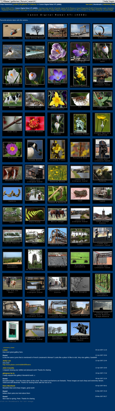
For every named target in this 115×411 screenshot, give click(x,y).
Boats (17, 10)
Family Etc (98, 10)
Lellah (5, 350)
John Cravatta (8, 368)
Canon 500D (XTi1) (7, 8)
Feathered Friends (8, 10)
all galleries (23, 4)
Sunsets (110, 8)
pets (105, 8)
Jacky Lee (7, 361)
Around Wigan (108, 10)
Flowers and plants (67, 10)
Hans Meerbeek (9, 386)
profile (15, 4)
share (12, 347)
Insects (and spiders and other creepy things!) (44, 10)
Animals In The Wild (87, 10)
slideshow (106, 4)
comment (6, 347)
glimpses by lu (8, 373)
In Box (77, 10)
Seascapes (24, 10)
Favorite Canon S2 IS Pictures (65, 8)
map (113, 4)
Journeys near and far (46, 8)
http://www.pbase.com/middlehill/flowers (17, 365)
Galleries (33, 4)
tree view (89, 4)
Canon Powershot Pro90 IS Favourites (89, 8)
